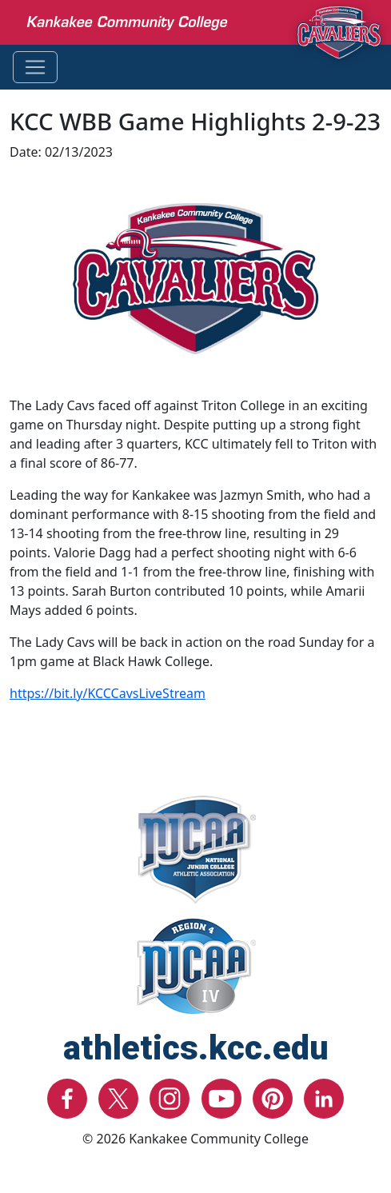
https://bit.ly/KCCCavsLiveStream (107, 693)
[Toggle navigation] (35, 67)
